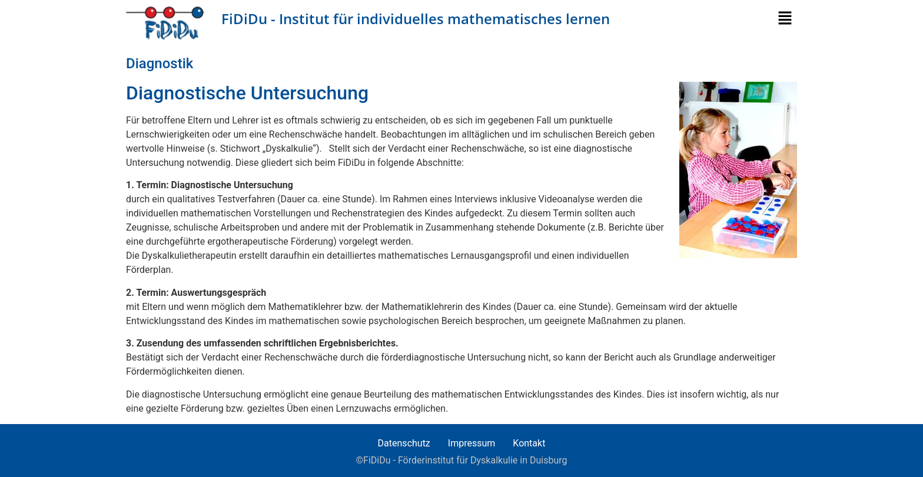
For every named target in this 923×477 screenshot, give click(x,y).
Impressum (472, 443)
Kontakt (529, 443)
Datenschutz (404, 443)
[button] (787, 19)
